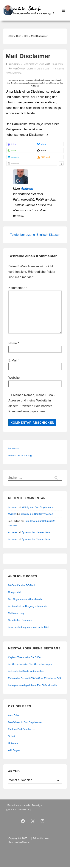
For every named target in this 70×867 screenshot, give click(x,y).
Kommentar (17, 288)
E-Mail (12, 360)
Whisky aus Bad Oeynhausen (38, 507)
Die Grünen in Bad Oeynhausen (25, 722)
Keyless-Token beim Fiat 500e (24, 657)
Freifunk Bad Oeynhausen (22, 729)
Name (12, 343)
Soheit (11, 736)
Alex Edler (13, 715)
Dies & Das (43, 68)
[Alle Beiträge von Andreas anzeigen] (13, 64)
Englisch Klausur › (49, 234)
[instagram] (42, 821)
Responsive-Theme (18, 842)
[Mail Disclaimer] (57, 64)
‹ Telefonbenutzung (21, 234)
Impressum (14, 448)
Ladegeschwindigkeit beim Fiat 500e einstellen (33, 685)
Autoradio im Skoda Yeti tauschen (26, 671)
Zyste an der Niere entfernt (36, 532)
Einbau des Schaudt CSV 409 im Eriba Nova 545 (34, 678)
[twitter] (32, 821)
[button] (20, 144)
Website (14, 377)
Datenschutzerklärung (20, 455)
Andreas (27, 188)
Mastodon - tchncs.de (18, 805)
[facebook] (22, 821)
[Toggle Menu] (63, 10)
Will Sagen (14, 750)
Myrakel (12, 514)
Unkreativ (13, 743)
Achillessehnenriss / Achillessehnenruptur (30, 664)
